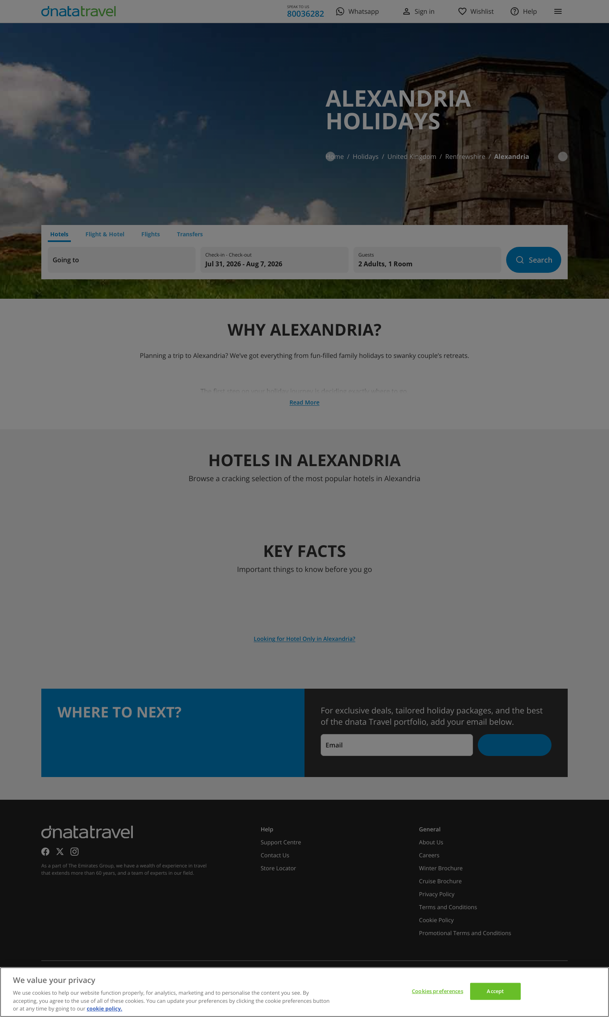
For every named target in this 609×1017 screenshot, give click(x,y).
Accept (495, 991)
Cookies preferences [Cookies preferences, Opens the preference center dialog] (437, 991)
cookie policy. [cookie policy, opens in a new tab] (104, 1008)
